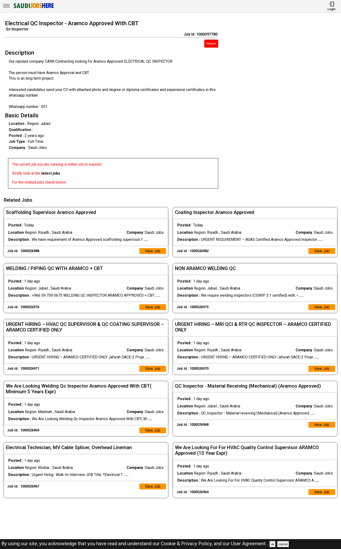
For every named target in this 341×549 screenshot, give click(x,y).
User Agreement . (249, 543)
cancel (283, 544)
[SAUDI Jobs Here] (33, 8)
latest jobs (50, 173)
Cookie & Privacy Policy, (187, 543)
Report (211, 43)
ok (272, 544)
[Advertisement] (284, 106)
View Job (152, 250)
